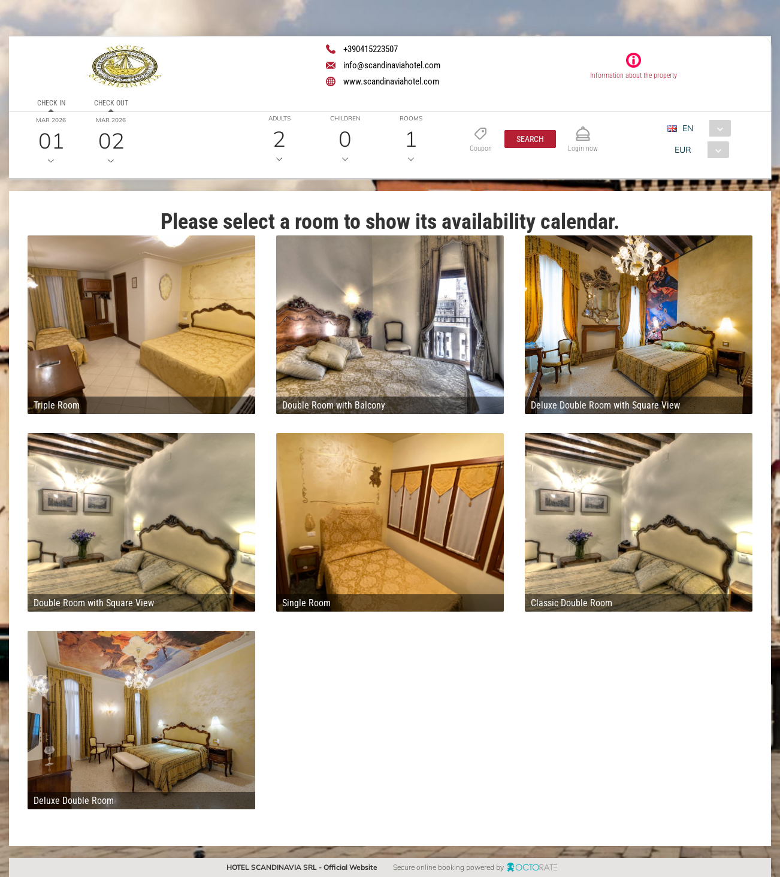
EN (687, 128)
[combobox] (703, 128)
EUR (683, 149)
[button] (530, 139)
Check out (111, 103)
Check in (51, 103)
